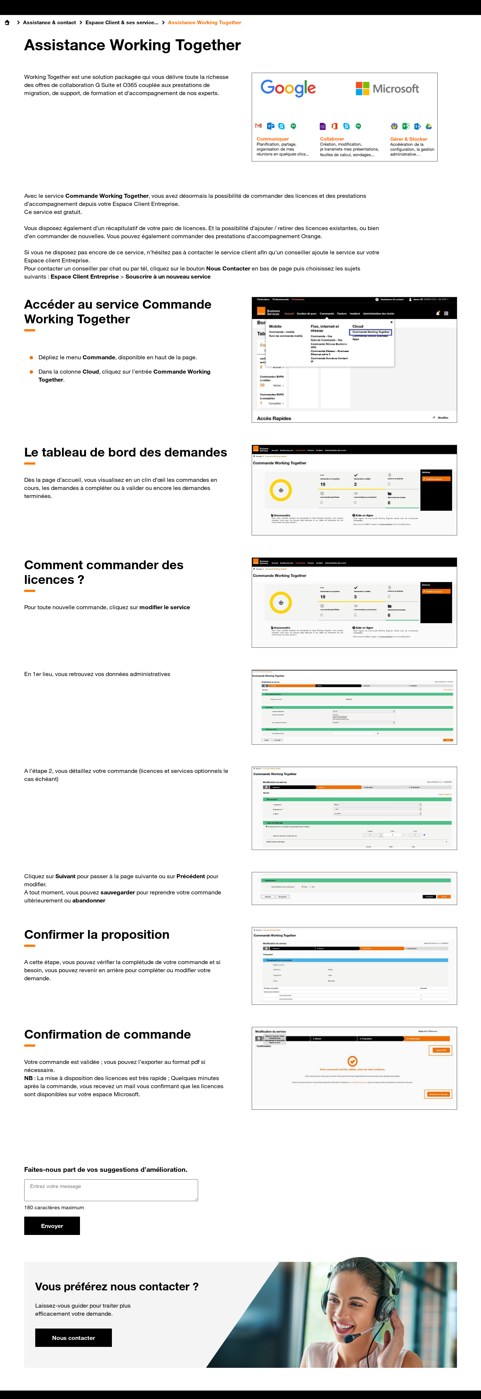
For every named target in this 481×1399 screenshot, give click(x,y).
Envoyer (52, 1225)
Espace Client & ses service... (121, 22)
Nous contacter (73, 1337)
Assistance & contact (49, 22)
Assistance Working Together (204, 22)
